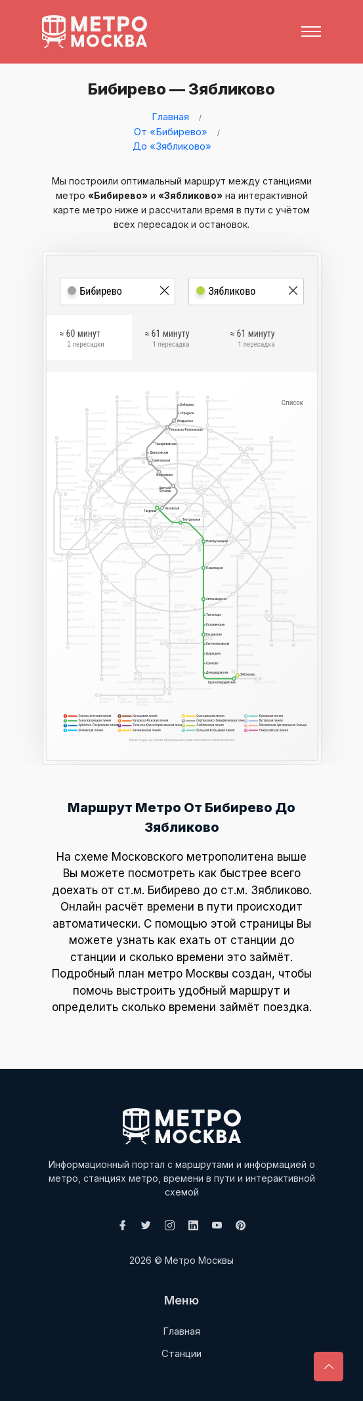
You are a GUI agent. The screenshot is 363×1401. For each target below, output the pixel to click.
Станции (181, 1353)
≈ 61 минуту (167, 340)
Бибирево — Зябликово (178, 88)
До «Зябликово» (172, 146)
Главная (170, 116)
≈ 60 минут (82, 340)
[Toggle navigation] (311, 31)
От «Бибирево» (170, 131)
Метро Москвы (199, 1260)
